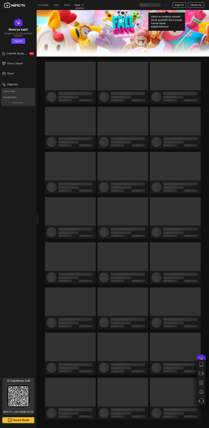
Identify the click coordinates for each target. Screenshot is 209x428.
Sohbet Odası (9, 91)
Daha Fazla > (18, 103)
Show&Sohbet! (9, 97)
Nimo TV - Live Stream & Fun (18, 395)
